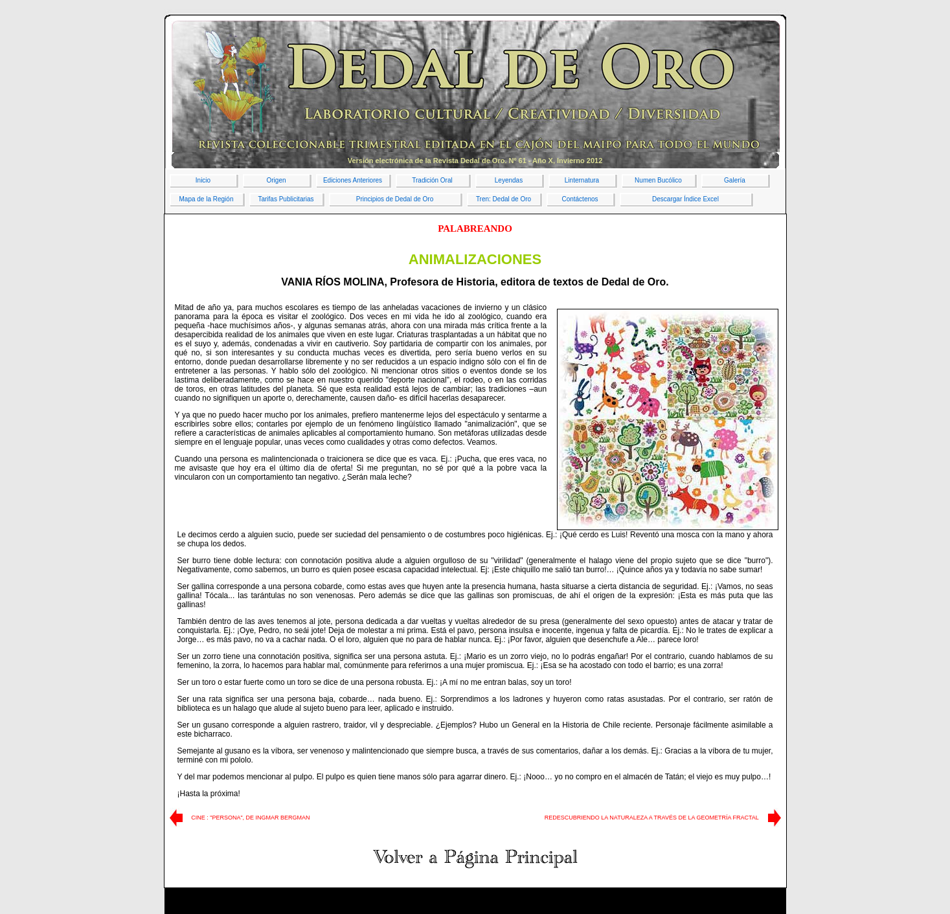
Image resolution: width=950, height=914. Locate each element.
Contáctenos (579, 199)
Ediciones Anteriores (352, 180)
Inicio (203, 180)
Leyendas (509, 180)
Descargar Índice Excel (685, 199)
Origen (276, 180)
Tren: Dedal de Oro (503, 199)
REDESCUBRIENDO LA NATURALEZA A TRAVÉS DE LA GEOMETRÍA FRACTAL (652, 817)
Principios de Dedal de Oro (395, 199)
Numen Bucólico (658, 180)
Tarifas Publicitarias (285, 199)
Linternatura (582, 180)
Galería (734, 180)
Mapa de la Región (206, 199)
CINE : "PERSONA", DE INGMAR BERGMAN (250, 817)
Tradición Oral (432, 180)
